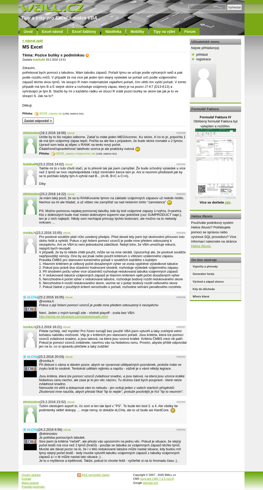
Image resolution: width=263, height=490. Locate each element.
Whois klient (201, 296)
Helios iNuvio (201, 246)
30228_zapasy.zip (48, 113)
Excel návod (52, 32)
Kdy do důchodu (204, 289)
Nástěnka (113, 32)
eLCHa (32, 297)
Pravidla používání (33, 486)
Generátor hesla (203, 273)
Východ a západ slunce (208, 281)
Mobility (137, 32)
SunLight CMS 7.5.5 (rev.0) (157, 478)
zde (227, 202)
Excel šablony (84, 32)
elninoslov (31, 133)
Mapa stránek (30, 482)
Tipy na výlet (164, 32)
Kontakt (26, 478)
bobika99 (39, 59)
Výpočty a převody (205, 266)
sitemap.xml (150, 482)
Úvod (28, 32)
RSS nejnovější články (93, 474)
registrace (203, 59)
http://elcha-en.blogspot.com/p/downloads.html (73, 317)
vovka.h (29, 233)
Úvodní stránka (31, 474)
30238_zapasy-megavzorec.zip (73, 153)
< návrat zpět (32, 41)
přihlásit (202, 54)
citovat (70, 133)
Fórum (190, 32)
